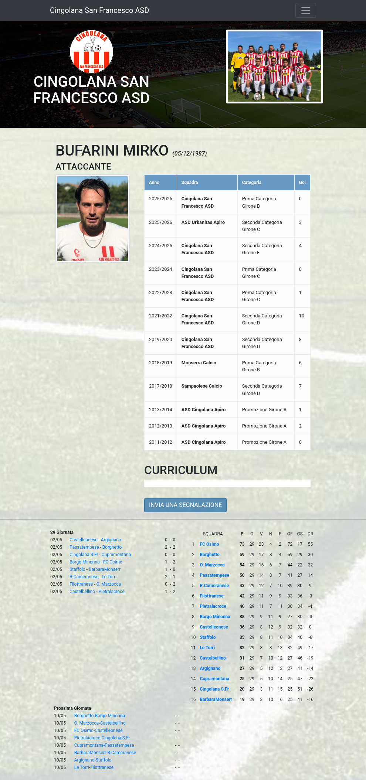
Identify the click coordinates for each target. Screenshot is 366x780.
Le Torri (109, 576)
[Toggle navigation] (305, 10)
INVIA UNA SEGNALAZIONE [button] (185, 504)
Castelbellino (82, 591)
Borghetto (112, 547)
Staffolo (77, 569)
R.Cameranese (84, 576)
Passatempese (84, 547)
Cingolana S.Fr (84, 554)
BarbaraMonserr (105, 569)
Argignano (111, 539)
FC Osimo (112, 562)
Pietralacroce (112, 591)
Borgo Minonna (84, 562)
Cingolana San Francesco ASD (99, 10)
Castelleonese (83, 539)
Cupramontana (116, 554)
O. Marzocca (108, 584)
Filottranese (81, 584)
